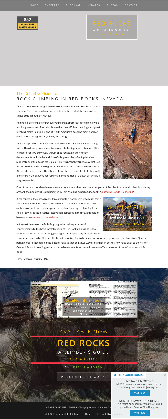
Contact (131, 5)
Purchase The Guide (84, 377)
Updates (94, 5)
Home (34, 5)
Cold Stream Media (112, 414)
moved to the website (45, 217)
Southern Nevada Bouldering (117, 191)
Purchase (73, 5)
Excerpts (52, 5)
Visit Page (139, 392)
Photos (112, 5)
